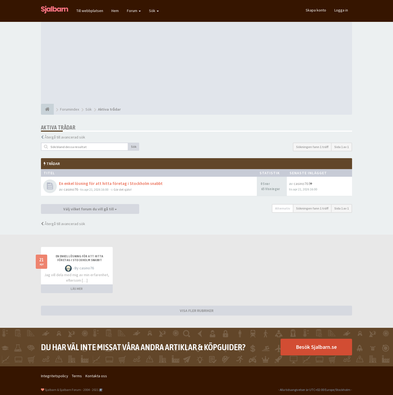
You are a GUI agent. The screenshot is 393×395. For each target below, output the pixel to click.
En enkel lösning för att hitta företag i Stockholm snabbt (111, 183)
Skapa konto (316, 10)
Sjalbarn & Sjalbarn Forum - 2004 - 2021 (72, 390)
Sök (154, 10)
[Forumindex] (47, 109)
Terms (77, 375)
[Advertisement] (196, 63)
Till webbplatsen (89, 10)
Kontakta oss (96, 375)
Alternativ (282, 208)
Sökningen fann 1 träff (312, 147)
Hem (115, 10)
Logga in (341, 10)
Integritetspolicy (54, 375)
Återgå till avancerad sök (64, 137)
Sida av (341, 147)
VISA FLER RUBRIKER (196, 310)
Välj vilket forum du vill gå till (90, 209)
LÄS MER (77, 289)
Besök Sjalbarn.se (316, 346)
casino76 (71, 189)
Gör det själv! (123, 189)
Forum (134, 10)
